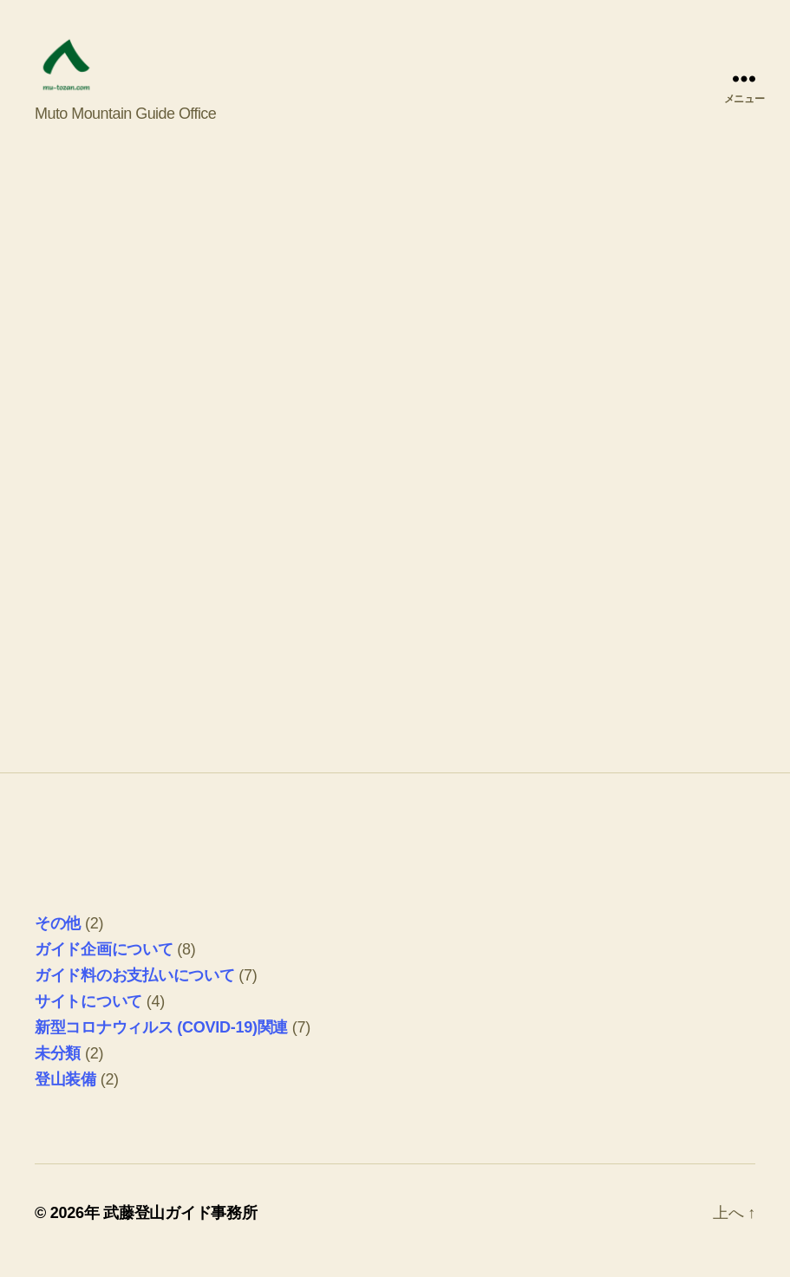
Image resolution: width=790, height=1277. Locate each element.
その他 (58, 938)
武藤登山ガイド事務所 (180, 1227)
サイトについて (88, 1016)
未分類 (58, 1068)
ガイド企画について (104, 964)
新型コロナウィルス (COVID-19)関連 (161, 1042)
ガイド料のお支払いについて (135, 990)
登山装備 (65, 1094)
